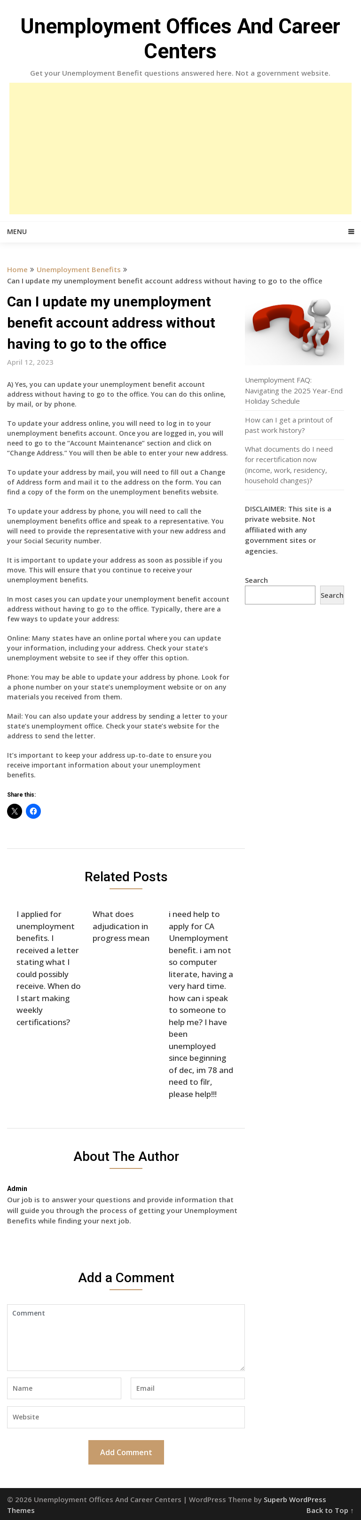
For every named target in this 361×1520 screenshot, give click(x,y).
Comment (126, 1337)
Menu (17, 231)
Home (17, 269)
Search (256, 580)
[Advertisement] (180, 148)
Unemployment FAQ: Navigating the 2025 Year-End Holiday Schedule (294, 390)
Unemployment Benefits (79, 269)
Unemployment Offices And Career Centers (180, 38)
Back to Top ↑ (330, 1510)
